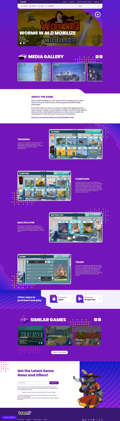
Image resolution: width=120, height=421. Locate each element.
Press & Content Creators (84, 2)
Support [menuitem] (28, 419)
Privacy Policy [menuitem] (37, 419)
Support (96, 2)
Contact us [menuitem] (21, 419)
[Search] (98, 6)
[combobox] (88, 6)
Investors (71, 2)
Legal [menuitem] (45, 419)
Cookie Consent (9, 417)
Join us (64, 2)
